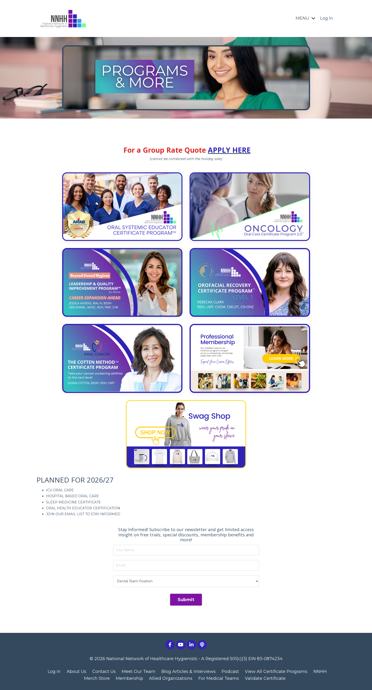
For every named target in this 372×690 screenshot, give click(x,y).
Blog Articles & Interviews (188, 671)
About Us (76, 671)
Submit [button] (186, 599)
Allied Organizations (170, 678)
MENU (305, 18)
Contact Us (104, 671)
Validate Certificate (265, 678)
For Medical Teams (218, 678)
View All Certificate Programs (276, 671)
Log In (326, 18)
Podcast (230, 671)
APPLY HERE (229, 150)
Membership (129, 678)
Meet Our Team (138, 671)
